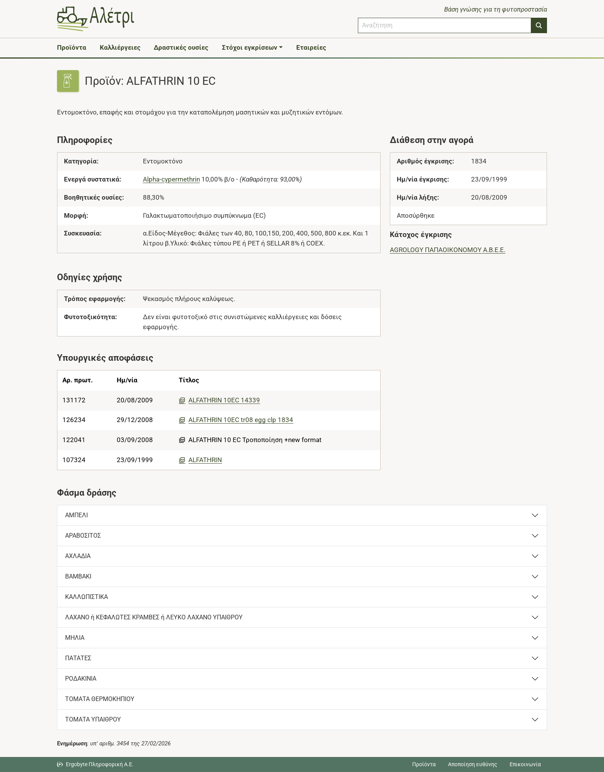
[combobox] (444, 25)
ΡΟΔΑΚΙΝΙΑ (80, 678)
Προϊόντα (71, 47)
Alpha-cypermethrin (171, 179)
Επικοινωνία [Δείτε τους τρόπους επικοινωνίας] (525, 764)
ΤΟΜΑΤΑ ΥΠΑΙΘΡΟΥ (93, 719)
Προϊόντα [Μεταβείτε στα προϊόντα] (424, 764)
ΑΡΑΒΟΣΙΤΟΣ (83, 535)
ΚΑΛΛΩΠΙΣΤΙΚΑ (86, 596)
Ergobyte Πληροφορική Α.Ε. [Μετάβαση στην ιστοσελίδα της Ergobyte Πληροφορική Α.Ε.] (100, 764)
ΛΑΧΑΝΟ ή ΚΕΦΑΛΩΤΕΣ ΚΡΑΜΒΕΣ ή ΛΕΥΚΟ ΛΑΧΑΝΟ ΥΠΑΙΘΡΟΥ (154, 617)
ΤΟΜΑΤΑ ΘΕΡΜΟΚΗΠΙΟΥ (99, 699)
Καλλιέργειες (120, 47)
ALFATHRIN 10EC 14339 (219, 400)
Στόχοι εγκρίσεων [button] (249, 47)
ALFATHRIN (200, 460)
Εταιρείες (311, 47)
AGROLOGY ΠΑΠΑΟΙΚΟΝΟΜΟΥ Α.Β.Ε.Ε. (447, 250)
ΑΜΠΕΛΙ (76, 515)
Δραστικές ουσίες (181, 47)
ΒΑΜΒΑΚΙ (78, 576)
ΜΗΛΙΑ (74, 637)
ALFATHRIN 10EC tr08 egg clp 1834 (236, 420)
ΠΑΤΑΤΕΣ (78, 658)
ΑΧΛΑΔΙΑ (78, 556)
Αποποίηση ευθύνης (472, 764)
